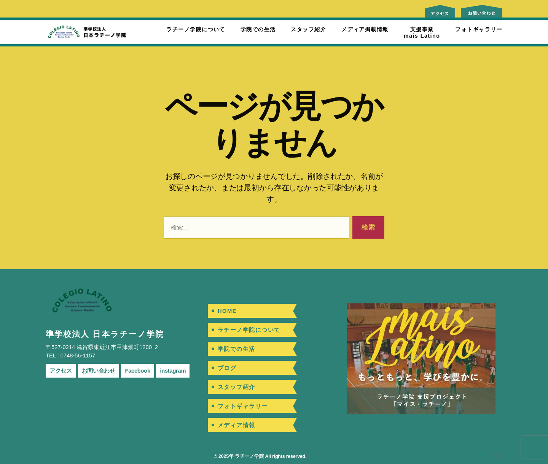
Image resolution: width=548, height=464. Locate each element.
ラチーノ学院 (249, 456)
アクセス (60, 371)
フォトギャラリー (478, 29)
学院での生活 (258, 29)
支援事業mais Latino (422, 32)
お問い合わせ (98, 371)
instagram (173, 371)
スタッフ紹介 (308, 29)
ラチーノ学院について (195, 29)
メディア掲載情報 (365, 29)
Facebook (137, 371)
